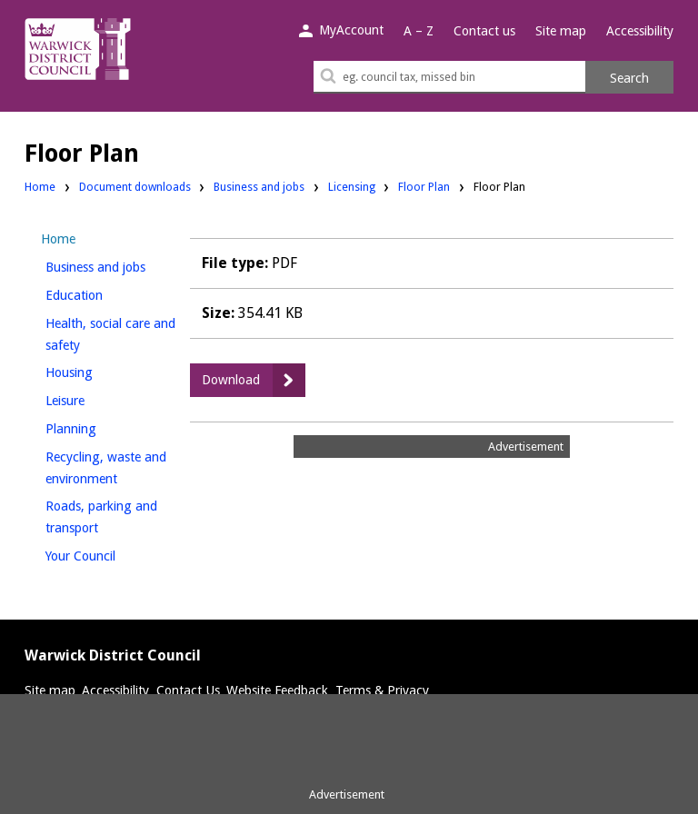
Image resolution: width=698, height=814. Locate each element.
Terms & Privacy (382, 690)
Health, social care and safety (110, 334)
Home (40, 187)
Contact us (484, 31)
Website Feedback (277, 690)
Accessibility (639, 31)
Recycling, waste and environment (111, 468)
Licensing (351, 186)
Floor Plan (424, 187)
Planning (101, 426)
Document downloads (135, 187)
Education (104, 293)
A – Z (419, 31)
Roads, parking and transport (102, 517)
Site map (560, 31)
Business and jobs (259, 186)
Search (629, 78)
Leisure (95, 398)
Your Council (110, 553)
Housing (99, 370)
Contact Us (188, 690)
